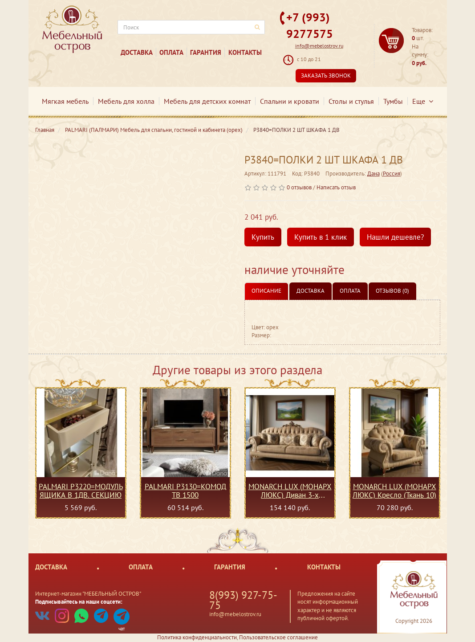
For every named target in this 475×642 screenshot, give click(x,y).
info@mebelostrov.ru (319, 45)
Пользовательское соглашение (278, 637)
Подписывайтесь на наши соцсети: (78, 601)
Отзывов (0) (392, 290)
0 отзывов (299, 187)
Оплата (171, 52)
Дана (373, 173)
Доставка (137, 52)
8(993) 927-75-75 (243, 600)
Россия (391, 173)
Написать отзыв (336, 187)
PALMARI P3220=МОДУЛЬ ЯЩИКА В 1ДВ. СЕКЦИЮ (81, 491)
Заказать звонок (326, 75)
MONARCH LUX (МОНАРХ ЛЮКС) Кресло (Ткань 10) (394, 491)
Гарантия (205, 52)
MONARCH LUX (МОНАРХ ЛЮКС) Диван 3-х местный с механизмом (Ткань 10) (290, 491)
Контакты (245, 52)
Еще (422, 101)
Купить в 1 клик (320, 237)
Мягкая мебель (65, 101)
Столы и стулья (351, 101)
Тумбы (393, 101)
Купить (263, 237)
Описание (266, 290)
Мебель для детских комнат (207, 101)
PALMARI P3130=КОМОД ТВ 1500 (185, 491)
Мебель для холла (126, 101)
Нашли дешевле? (395, 237)
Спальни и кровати (289, 101)
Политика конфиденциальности (197, 637)
